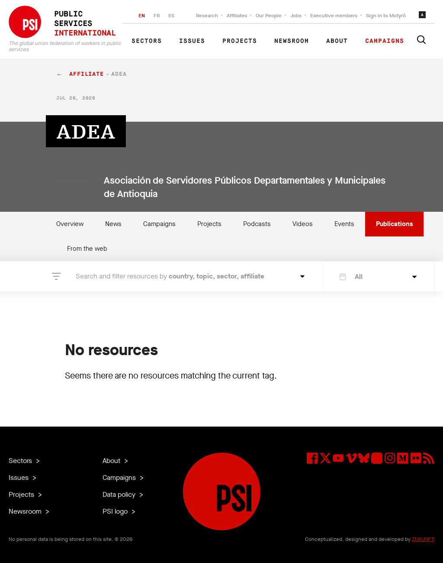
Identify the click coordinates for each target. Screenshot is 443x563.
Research (207, 15)
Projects (239, 41)
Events (344, 224)
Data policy (120, 494)
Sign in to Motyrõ (386, 15)
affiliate (86, 74)
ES (171, 15)
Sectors (147, 41)
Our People (269, 15)
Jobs (296, 15)
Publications (394, 224)
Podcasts (257, 224)
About (337, 41)
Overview (69, 224)
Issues (192, 41)
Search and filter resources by (170, 276)
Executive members (333, 15)
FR (157, 15)
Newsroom (291, 41)
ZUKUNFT (423, 539)
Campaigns (384, 41)
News (113, 224)
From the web (87, 248)
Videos (302, 224)
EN (141, 15)
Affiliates (237, 15)
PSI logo (116, 511)
